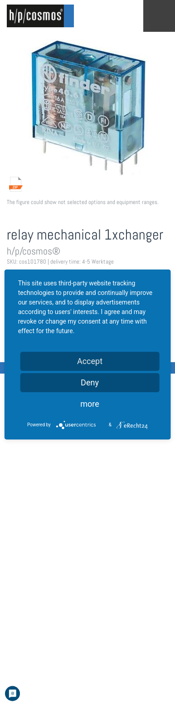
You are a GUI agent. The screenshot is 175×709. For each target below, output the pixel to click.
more (89, 404)
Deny (90, 382)
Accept (89, 361)
